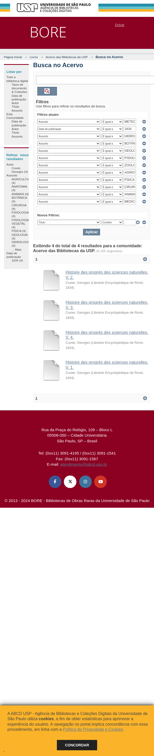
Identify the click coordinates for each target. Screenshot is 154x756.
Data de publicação (19, 97)
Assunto (17, 110)
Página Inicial (13, 57)
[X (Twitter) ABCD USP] (70, 482)
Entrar (119, 24)
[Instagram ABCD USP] (85, 482)
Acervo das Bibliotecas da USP (67, 57)
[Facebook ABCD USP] (55, 482)
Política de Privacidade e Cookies (93, 729)
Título (15, 106)
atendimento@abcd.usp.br (83, 464)
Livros (34, 57)
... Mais (17, 249)
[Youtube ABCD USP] (100, 482)
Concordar (77, 745)
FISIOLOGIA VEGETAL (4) (20, 223)
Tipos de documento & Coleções (19, 88)
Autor (15, 103)
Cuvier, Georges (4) (20, 169)
